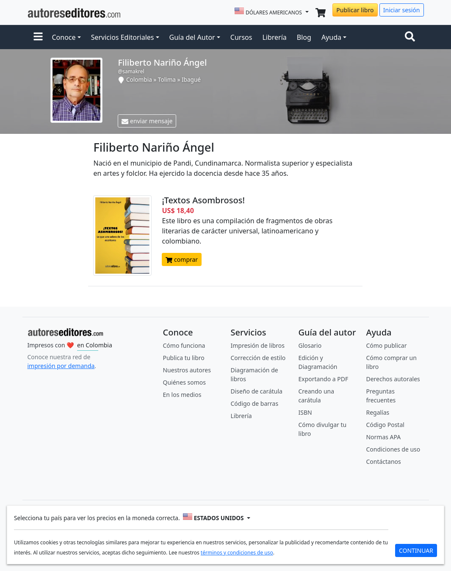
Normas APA (383, 437)
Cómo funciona (184, 345)
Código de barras (254, 403)
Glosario (309, 345)
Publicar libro (355, 10)
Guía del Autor (192, 37)
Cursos (241, 37)
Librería (274, 37)
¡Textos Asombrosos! (203, 200)
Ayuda (331, 37)
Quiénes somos (184, 382)
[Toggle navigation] (411, 37)
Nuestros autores (186, 370)
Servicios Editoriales (122, 37)
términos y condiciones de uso (237, 552)
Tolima (167, 79)
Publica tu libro (183, 358)
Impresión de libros (257, 345)
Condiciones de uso (393, 449)
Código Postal (385, 425)
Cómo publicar (386, 345)
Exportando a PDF (323, 379)
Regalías (377, 412)
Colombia (139, 79)
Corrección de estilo (257, 358)
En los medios (182, 395)
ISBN (305, 412)
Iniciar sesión (401, 10)
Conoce (64, 37)
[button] (38, 37)
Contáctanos (383, 461)
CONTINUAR (416, 550)
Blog (304, 37)
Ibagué (191, 79)
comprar (182, 259)
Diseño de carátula (256, 391)
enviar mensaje (147, 121)
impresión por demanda (61, 366)
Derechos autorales (393, 379)
